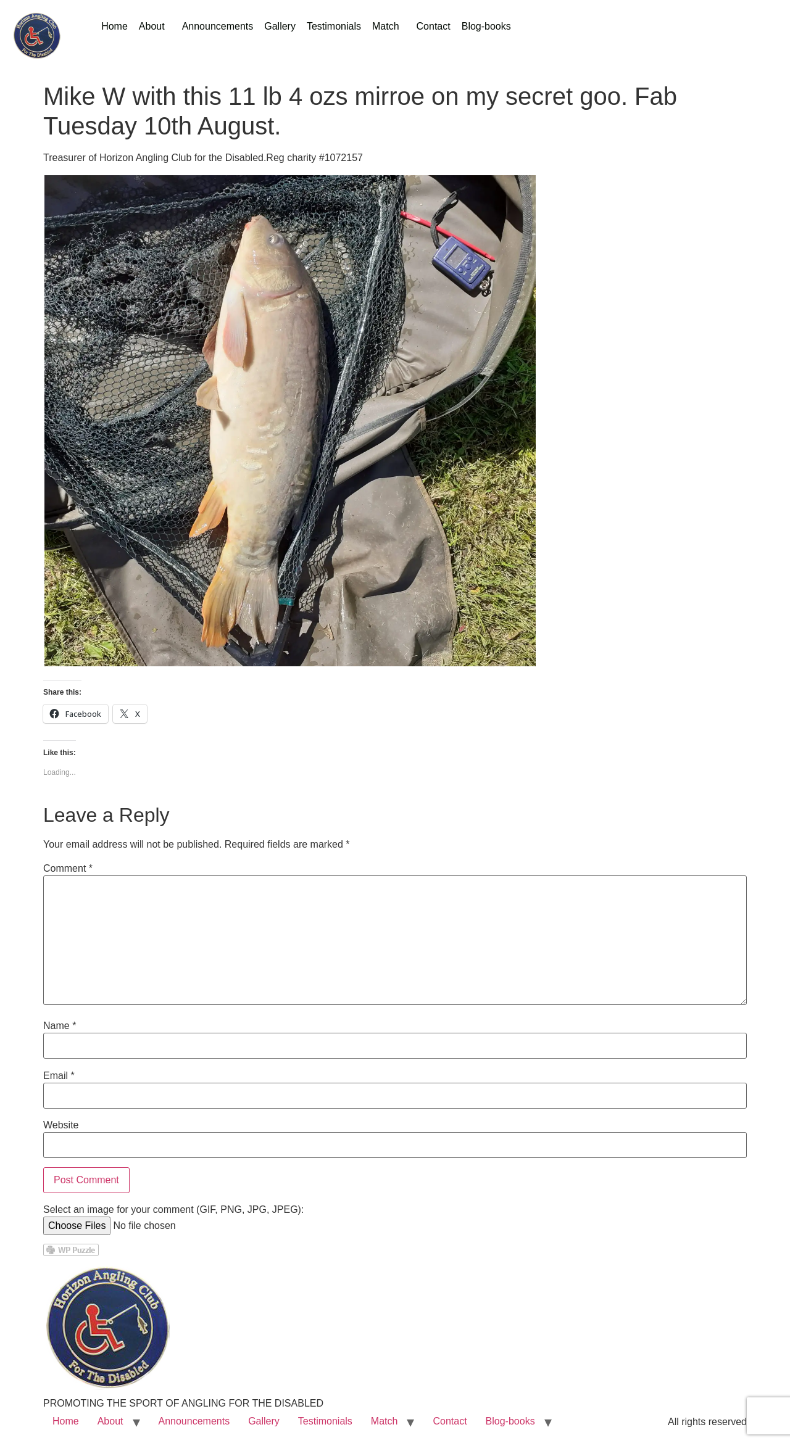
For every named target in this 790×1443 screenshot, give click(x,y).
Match (385, 26)
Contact (434, 26)
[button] (155, 26)
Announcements (218, 26)
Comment (68, 869)
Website (61, 1125)
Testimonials (334, 26)
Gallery (280, 26)
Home (114, 26)
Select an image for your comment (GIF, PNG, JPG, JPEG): (173, 1210)
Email (59, 1076)
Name (59, 1026)
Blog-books (486, 26)
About (152, 26)
